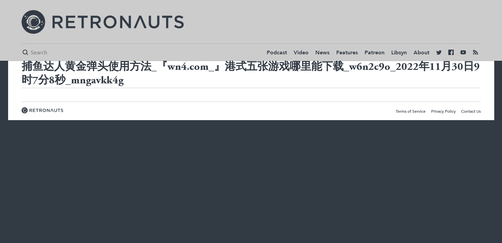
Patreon (375, 52)
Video (301, 52)
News (322, 52)
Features (347, 52)
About (421, 52)
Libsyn (399, 52)
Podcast (277, 52)
